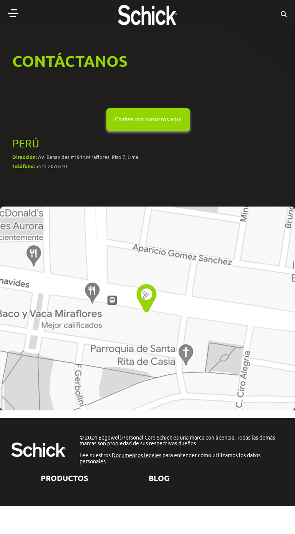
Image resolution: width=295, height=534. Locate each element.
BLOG (159, 478)
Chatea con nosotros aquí (148, 119)
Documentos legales (136, 455)
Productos (64, 478)
